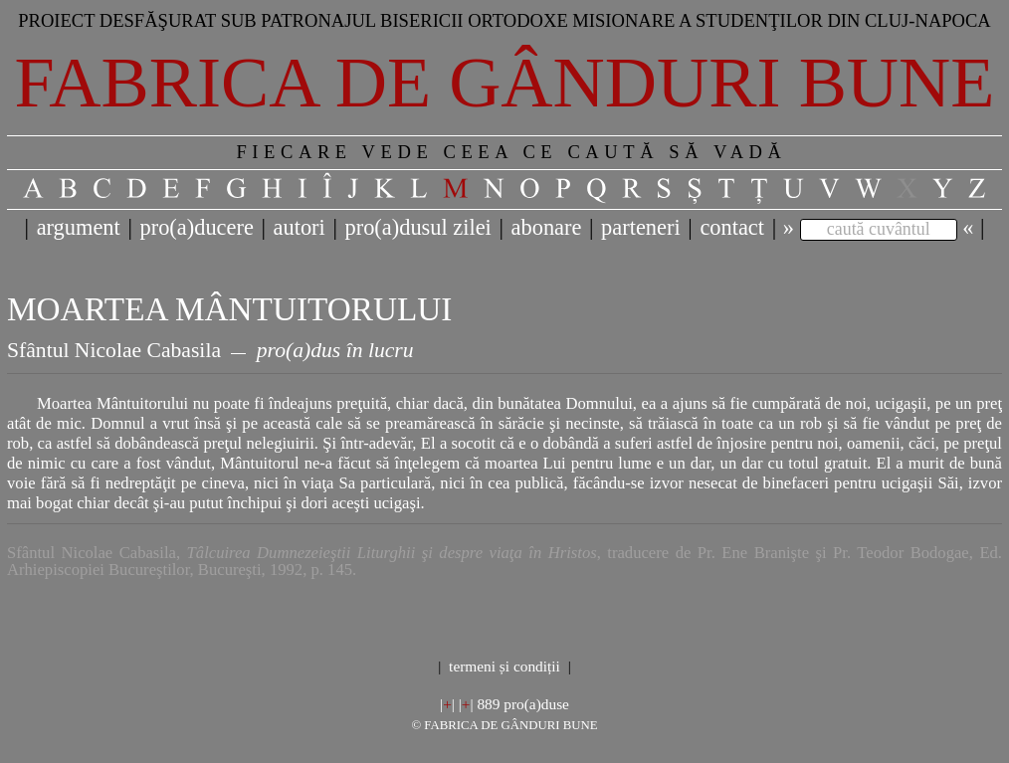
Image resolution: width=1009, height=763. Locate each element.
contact (732, 227)
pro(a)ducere (196, 227)
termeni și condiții (504, 666)
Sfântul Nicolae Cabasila (114, 350)
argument (78, 227)
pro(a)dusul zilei (417, 227)
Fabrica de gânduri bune (505, 82)
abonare (546, 227)
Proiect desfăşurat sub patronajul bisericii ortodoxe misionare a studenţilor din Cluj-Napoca (504, 20)
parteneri (641, 227)
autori (299, 227)
